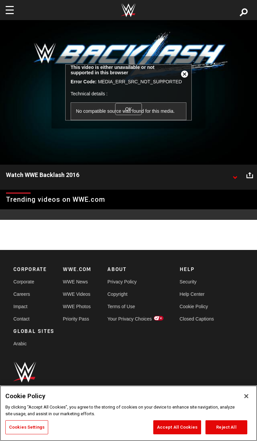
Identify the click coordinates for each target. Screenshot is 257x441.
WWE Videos (76, 294)
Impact (20, 306)
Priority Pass (76, 319)
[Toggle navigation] (10, 10)
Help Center (192, 294)
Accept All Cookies (177, 427)
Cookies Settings (27, 427)
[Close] (246, 396)
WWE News (75, 281)
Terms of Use (121, 306)
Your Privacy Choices (129, 319)
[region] (128, 413)
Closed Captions (197, 319)
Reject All (226, 427)
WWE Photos (77, 306)
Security (188, 281)
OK (128, 109)
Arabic (20, 343)
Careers (21, 294)
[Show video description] (235, 175)
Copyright (117, 294)
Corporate (23, 281)
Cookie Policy (194, 306)
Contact (21, 319)
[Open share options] (249, 175)
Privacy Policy (122, 281)
